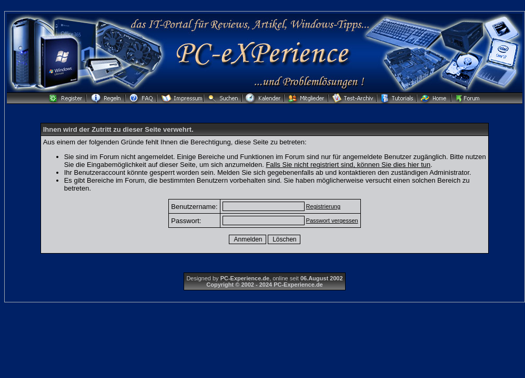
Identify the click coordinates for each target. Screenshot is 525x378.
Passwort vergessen (332, 220)
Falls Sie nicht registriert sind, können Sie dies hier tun (348, 165)
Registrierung (323, 206)
